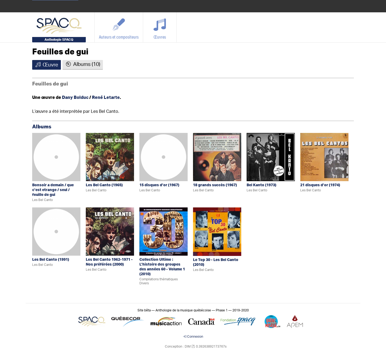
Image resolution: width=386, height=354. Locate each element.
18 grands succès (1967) (215, 185)
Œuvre (46, 65)
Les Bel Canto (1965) (104, 185)
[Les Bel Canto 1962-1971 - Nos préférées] (110, 231)
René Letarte (106, 97)
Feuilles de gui (60, 52)
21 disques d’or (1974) (320, 185)
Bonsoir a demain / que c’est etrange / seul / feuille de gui (53, 190)
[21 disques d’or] (324, 157)
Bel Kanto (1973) (261, 185)
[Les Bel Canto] (110, 157)
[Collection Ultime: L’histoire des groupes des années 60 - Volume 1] (163, 231)
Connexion (193, 336)
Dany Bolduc (75, 97)
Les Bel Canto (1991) (50, 260)
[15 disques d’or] (163, 157)
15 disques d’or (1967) (159, 185)
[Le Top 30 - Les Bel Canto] (217, 231)
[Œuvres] (160, 27)
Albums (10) (82, 64)
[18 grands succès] (217, 157)
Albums (41, 126)
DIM (188, 346)
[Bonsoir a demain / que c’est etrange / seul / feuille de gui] (56, 157)
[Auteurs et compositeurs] (119, 27)
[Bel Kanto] (271, 157)
